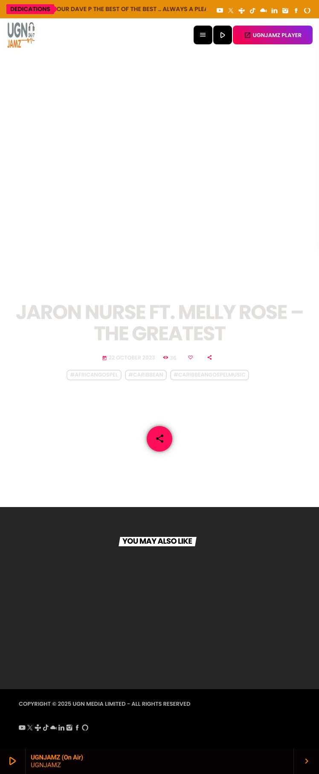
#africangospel (94, 375)
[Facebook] (296, 11)
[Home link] (21, 35)
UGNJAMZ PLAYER (273, 35)
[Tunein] (241, 11)
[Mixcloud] (263, 11)
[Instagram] (285, 11)
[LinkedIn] (274, 11)
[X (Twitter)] (230, 11)
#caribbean (145, 375)
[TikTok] (252, 11)
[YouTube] (220, 11)
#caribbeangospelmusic (210, 375)
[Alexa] (307, 11)
